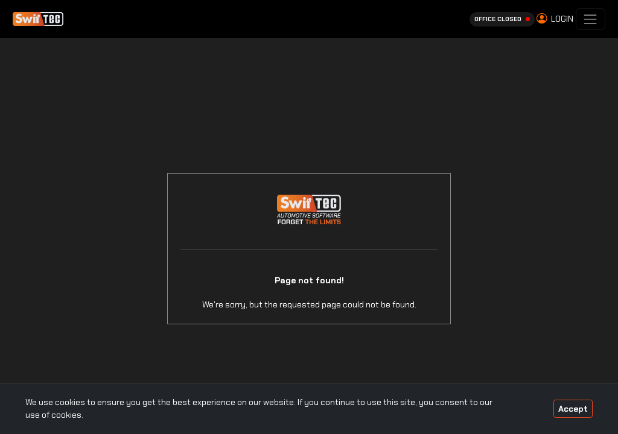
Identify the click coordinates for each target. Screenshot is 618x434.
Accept (573, 408)
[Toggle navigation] (590, 19)
